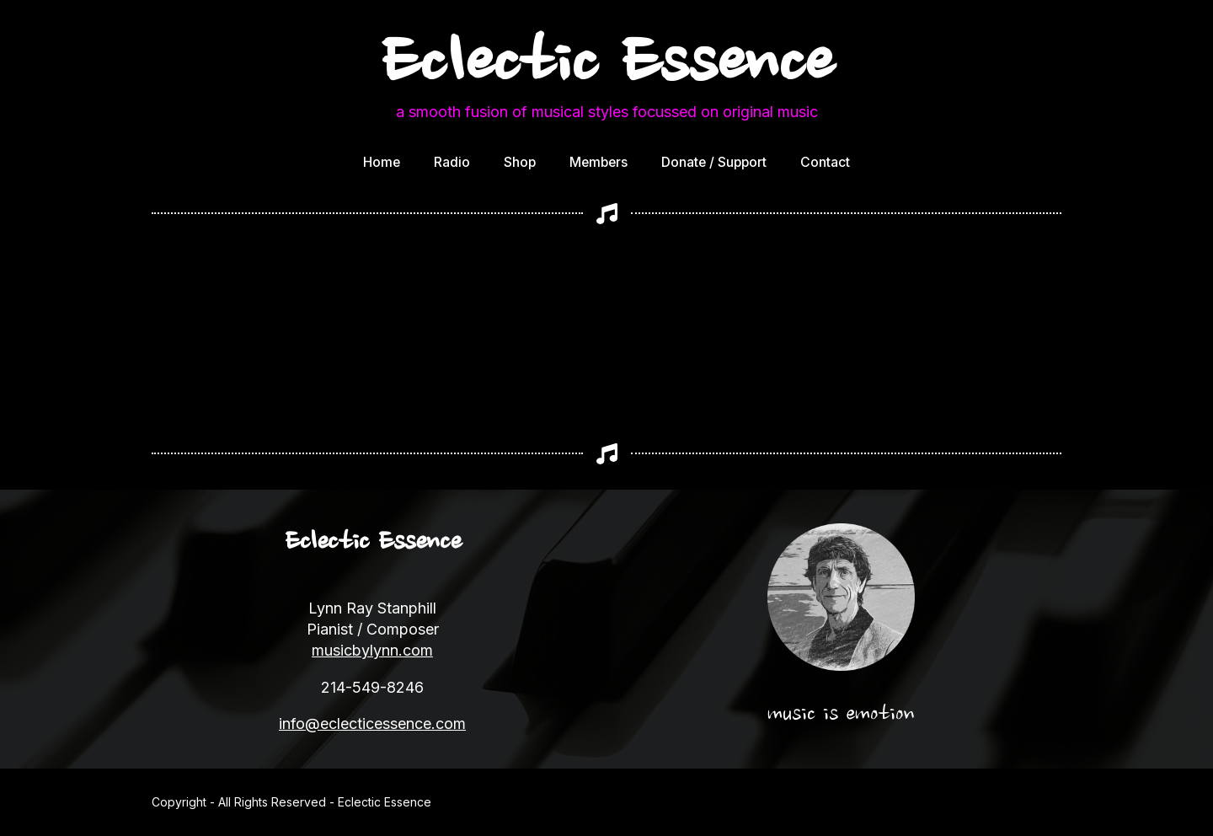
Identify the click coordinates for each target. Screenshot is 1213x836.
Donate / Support (714, 162)
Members (598, 162)
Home (381, 162)
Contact (825, 162)
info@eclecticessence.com (372, 723)
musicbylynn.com (372, 650)
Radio (452, 162)
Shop (520, 162)
